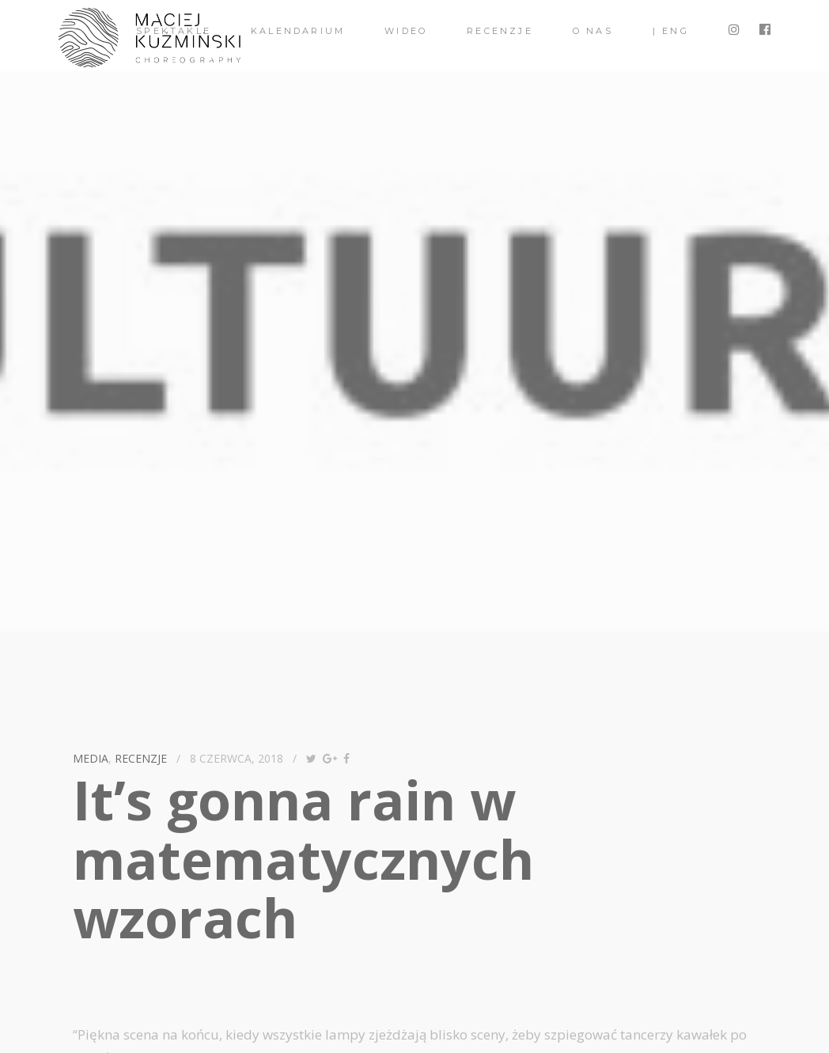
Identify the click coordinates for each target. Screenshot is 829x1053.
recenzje (141, 758)
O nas (593, 30)
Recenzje (500, 30)
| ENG (671, 30)
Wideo (405, 30)
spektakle (173, 30)
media (90, 758)
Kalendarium (298, 30)
